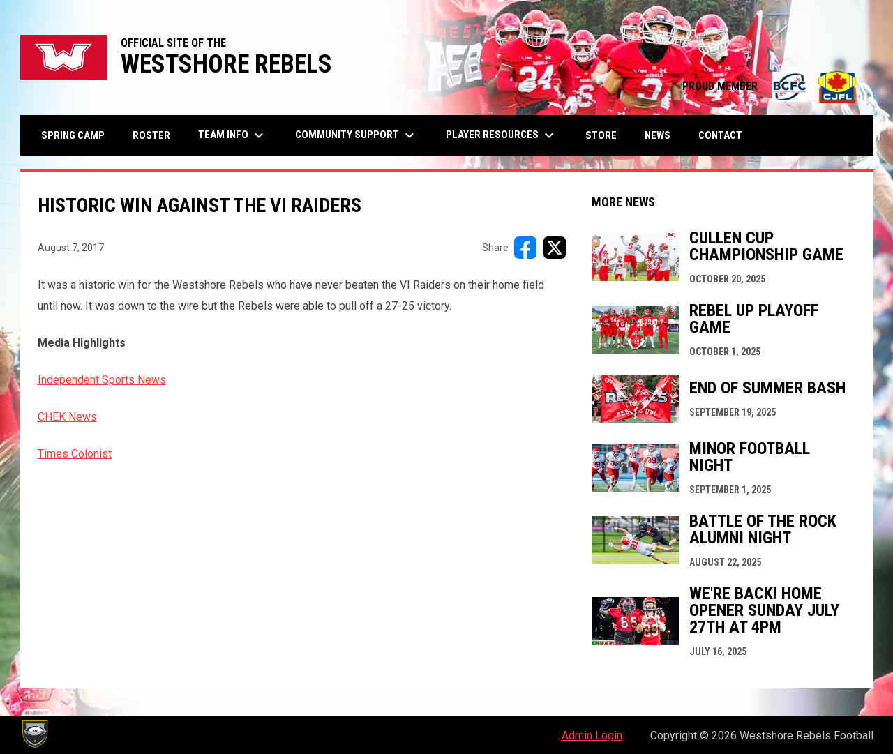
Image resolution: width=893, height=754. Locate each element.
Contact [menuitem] (720, 135)
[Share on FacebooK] (525, 247)
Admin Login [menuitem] (592, 735)
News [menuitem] (657, 135)
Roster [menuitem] (151, 135)
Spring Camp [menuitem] (73, 135)
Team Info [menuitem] (232, 135)
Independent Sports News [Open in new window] (102, 379)
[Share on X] (554, 247)
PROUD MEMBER (771, 86)
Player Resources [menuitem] (501, 135)
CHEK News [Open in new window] (67, 416)
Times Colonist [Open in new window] (75, 453)
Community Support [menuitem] (356, 135)
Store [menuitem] (606, 135)
